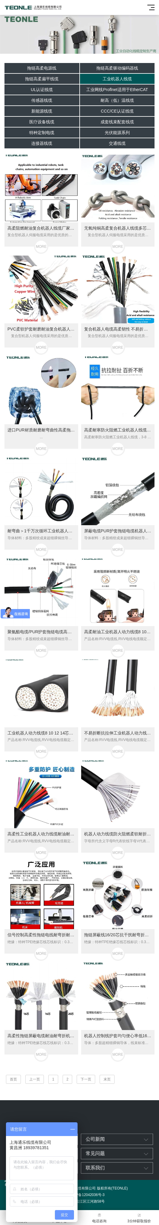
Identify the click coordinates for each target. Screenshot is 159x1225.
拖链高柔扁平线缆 (41, 78)
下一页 (86, 1079)
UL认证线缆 (42, 89)
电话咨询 (99, 1217)
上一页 (34, 1079)
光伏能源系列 (117, 132)
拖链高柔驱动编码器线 (117, 68)
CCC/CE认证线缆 (117, 111)
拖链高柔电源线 (41, 68)
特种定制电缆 (41, 132)
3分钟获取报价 (139, 1217)
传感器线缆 (41, 100)
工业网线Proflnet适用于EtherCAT (117, 89)
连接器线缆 (41, 143)
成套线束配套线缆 (117, 121)
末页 (107, 1079)
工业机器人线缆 (117, 78)
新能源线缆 (41, 111)
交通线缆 (117, 143)
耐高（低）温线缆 (117, 100)
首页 (13, 1079)
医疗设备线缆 (41, 121)
